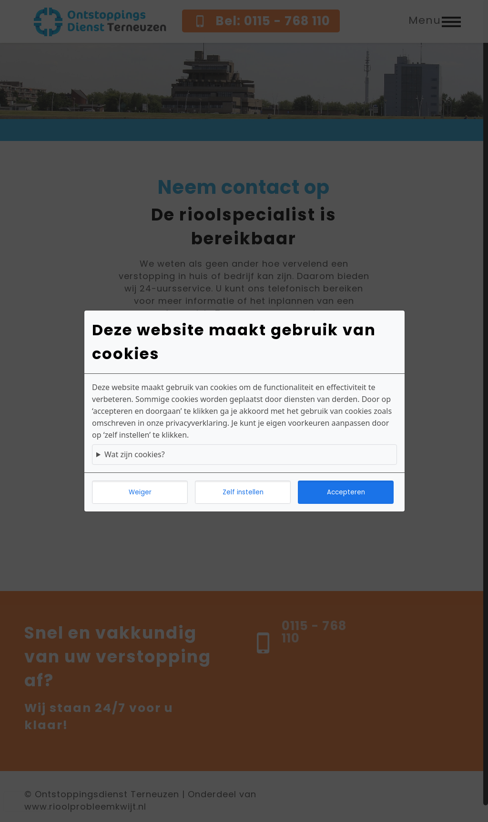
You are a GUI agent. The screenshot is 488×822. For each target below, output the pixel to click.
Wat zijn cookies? (134, 454)
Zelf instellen (243, 492)
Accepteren (346, 492)
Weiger (140, 492)
